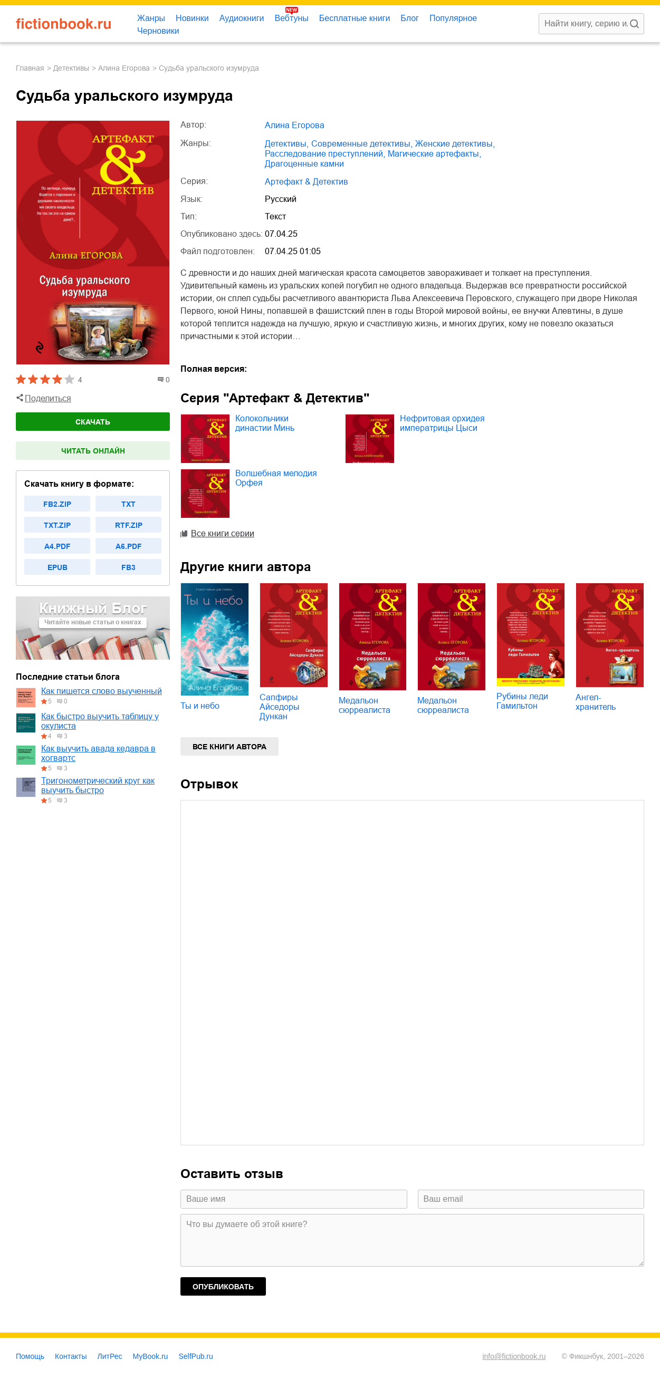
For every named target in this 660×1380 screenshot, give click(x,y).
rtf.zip (128, 525)
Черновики (158, 30)
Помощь (30, 1356)
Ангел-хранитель (596, 702)
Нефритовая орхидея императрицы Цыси (442, 423)
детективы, (287, 143)
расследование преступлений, (325, 153)
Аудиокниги (241, 18)
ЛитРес (110, 1356)
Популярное (453, 18)
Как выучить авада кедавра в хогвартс (98, 753)
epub (57, 567)
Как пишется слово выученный (101, 691)
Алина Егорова (124, 68)
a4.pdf (57, 546)
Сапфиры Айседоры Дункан (280, 707)
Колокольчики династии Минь (264, 423)
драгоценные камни (304, 163)
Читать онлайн (93, 451)
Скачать (92, 422)
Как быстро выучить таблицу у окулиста (100, 721)
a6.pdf (129, 546)
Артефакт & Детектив (306, 181)
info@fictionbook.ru (514, 1356)
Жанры (151, 18)
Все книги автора (229, 746)
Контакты (71, 1356)
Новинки (192, 18)
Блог (409, 18)
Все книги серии (222, 533)
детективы (71, 68)
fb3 (128, 567)
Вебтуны (291, 18)
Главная (30, 68)
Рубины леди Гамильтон (522, 701)
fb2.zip (57, 504)
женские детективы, (455, 143)
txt (128, 504)
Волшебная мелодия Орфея (276, 478)
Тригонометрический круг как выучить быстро (98, 785)
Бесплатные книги (354, 18)
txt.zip (57, 525)
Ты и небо (199, 705)
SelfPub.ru (195, 1356)
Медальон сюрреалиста (364, 705)
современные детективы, (362, 143)
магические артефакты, (434, 153)
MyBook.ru (150, 1356)
